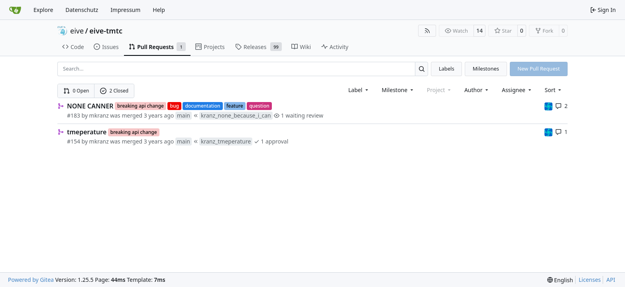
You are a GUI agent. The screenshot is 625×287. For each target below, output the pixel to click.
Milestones (486, 68)
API (610, 279)
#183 (73, 115)
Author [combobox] (476, 90)
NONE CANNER (90, 106)
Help (159, 10)
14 (479, 30)
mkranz (99, 115)
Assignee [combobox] (517, 90)
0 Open (76, 90)
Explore (43, 10)
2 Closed (114, 90)
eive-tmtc (105, 31)
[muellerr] (548, 106)
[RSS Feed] (427, 31)
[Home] (15, 10)
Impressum (125, 10)
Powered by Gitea (31, 279)
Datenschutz (81, 10)
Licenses (590, 279)
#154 (73, 141)
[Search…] (421, 69)
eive (77, 31)
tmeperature (86, 132)
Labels (446, 68)
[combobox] (359, 90)
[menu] (554, 90)
